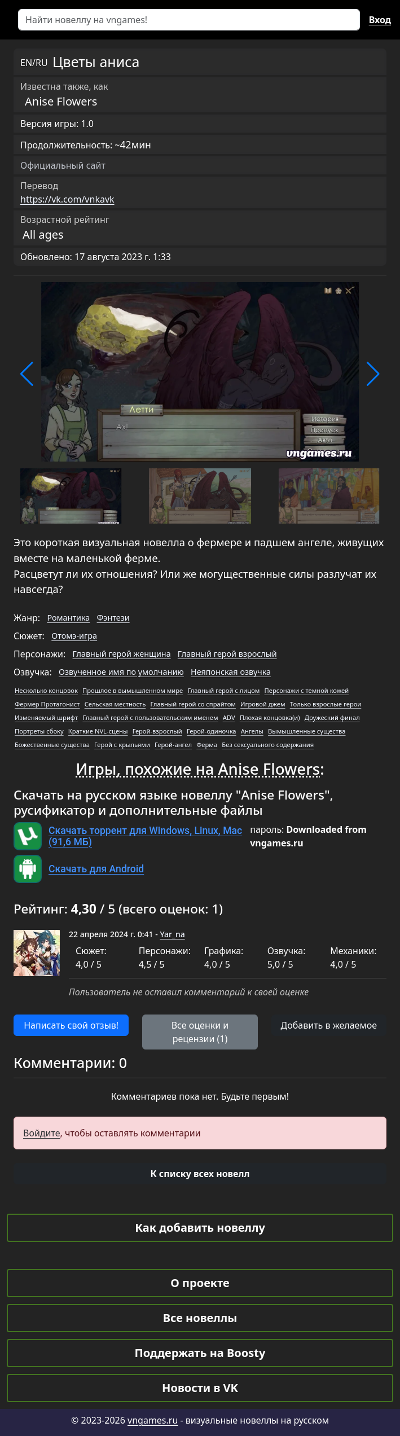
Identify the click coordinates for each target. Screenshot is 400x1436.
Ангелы (252, 731)
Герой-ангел (173, 744)
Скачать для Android (96, 869)
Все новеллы (200, 1317)
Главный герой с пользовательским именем (150, 717)
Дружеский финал (332, 717)
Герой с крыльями (122, 744)
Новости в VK (200, 1387)
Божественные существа (52, 744)
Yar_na (172, 934)
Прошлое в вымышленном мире (132, 690)
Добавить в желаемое (329, 1025)
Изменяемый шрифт (46, 717)
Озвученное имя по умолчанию (121, 671)
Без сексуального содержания (268, 744)
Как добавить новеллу (200, 1227)
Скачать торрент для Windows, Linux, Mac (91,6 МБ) (145, 836)
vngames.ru (153, 1420)
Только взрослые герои (326, 704)
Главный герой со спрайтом (192, 704)
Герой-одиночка (211, 731)
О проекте (199, 1282)
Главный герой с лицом (223, 690)
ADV (229, 717)
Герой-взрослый (157, 731)
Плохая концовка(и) (270, 717)
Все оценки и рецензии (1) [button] (200, 1032)
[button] (26, 374)
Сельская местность (115, 704)
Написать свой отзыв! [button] (71, 1025)
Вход (380, 20)
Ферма (206, 744)
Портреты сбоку (39, 731)
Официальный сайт (63, 165)
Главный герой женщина (122, 653)
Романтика (68, 617)
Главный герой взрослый (227, 653)
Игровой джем (262, 704)
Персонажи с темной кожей (307, 690)
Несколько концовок (46, 690)
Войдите (41, 1133)
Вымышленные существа (307, 731)
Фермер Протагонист (47, 704)
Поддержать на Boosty (200, 1352)
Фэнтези (113, 617)
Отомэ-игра (74, 635)
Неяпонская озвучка (231, 671)
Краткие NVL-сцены (98, 731)
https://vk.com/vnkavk (67, 199)
